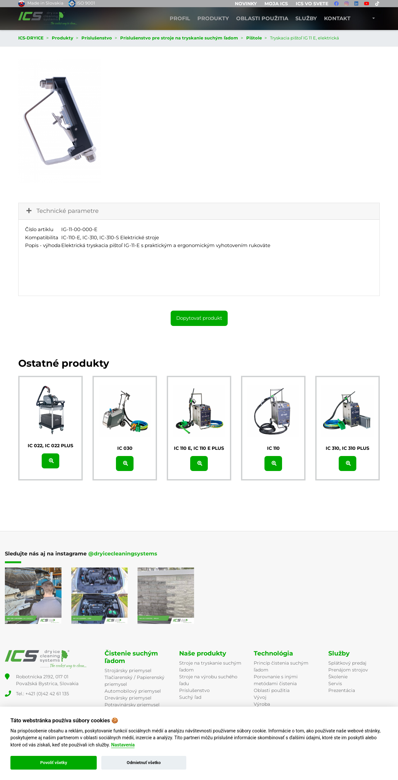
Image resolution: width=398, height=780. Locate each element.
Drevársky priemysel (128, 698)
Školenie (338, 677)
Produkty (213, 18)
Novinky (246, 3)
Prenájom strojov (348, 670)
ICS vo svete (312, 3)
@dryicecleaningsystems (122, 554)
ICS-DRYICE (31, 37)
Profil (180, 18)
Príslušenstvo (194, 690)
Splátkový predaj (347, 663)
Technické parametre (62, 210)
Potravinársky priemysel (132, 705)
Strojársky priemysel (128, 670)
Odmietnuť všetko (144, 762)
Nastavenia (123, 745)
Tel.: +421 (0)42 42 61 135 (42, 694)
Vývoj (260, 697)
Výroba (262, 704)
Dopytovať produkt (199, 318)
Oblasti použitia (262, 18)
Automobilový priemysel (133, 691)
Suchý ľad (190, 697)
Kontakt (337, 18)
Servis (335, 683)
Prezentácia (341, 690)
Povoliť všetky (53, 762)
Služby (306, 18)
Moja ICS (276, 3)
